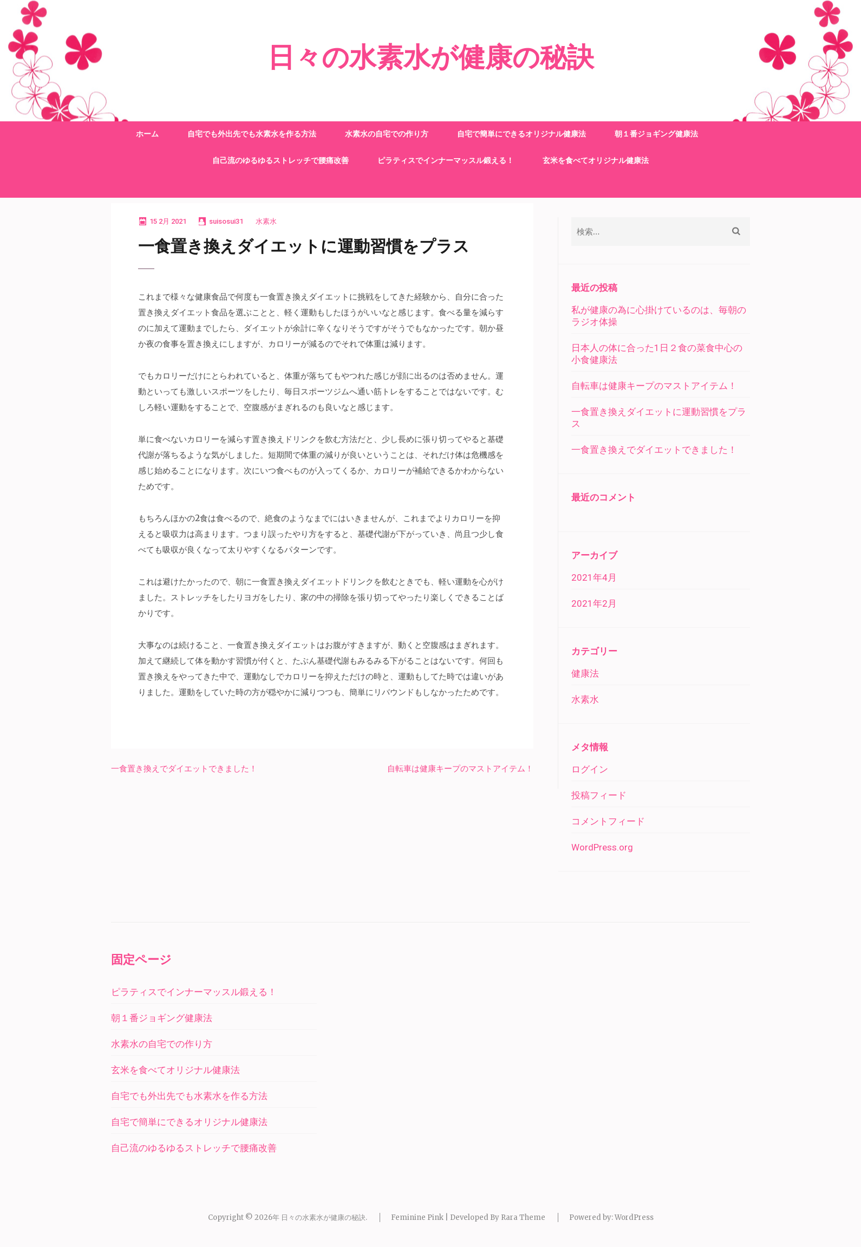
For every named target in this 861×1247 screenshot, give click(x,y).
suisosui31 (226, 221)
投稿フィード (599, 795)
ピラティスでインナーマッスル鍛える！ (445, 160)
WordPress (634, 1217)
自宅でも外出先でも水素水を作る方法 (251, 134)
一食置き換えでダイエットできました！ (184, 768)
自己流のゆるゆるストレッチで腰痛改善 (280, 160)
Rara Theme (523, 1217)
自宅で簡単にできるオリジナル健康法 (521, 134)
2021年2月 (594, 603)
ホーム (147, 134)
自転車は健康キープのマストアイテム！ (460, 768)
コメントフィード (608, 821)
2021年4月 (594, 577)
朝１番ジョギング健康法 (656, 134)
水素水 (266, 221)
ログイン (589, 769)
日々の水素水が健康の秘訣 (431, 58)
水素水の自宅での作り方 (386, 134)
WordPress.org (602, 847)
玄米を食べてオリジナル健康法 (596, 160)
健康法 (585, 673)
